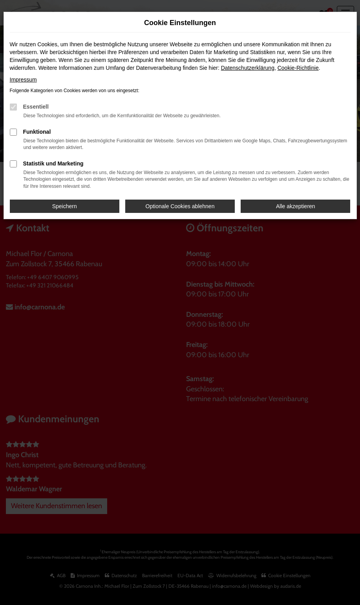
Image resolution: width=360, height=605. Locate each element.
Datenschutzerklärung (247, 68)
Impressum (23, 79)
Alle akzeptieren (295, 206)
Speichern (64, 206)
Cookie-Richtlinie (298, 68)
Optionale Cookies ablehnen (180, 206)
